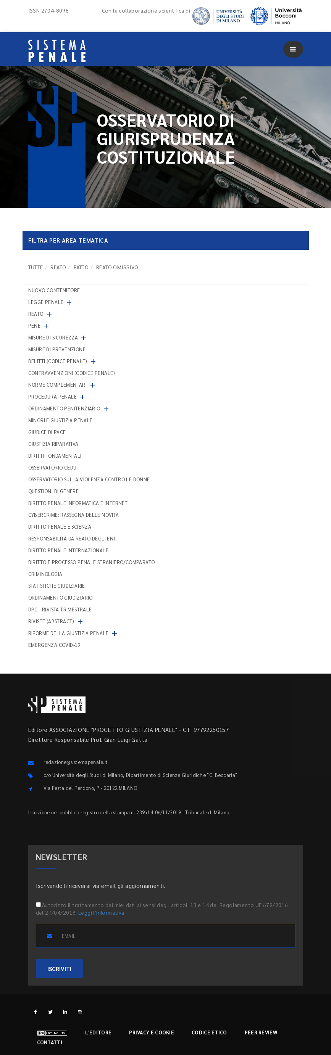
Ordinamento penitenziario (64, 408)
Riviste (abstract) (51, 621)
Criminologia (45, 574)
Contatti (49, 1042)
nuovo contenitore (54, 290)
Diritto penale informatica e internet (78, 503)
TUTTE (35, 267)
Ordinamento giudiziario (60, 597)
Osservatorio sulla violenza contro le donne (89, 479)
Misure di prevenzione (57, 349)
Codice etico (209, 1032)
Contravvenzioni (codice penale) (71, 373)
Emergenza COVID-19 (54, 645)
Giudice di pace (47, 432)
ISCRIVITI (59, 968)
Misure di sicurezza (53, 337)
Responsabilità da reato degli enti (73, 538)
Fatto (81, 267)
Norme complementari (57, 384)
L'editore (98, 1032)
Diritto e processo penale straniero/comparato (91, 562)
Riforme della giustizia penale (68, 633)
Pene (34, 325)
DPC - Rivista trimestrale (60, 609)
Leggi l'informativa (101, 912)
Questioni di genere (53, 491)
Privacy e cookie (151, 1032)
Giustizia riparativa (53, 444)
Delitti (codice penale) (57, 361)
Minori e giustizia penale (60, 420)
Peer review (261, 1032)
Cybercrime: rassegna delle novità (73, 514)
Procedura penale (52, 396)
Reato (58, 267)
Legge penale (46, 302)
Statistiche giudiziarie (56, 585)
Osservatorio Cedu (52, 467)
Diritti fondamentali (55, 455)
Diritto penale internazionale (68, 550)
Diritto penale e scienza (60, 526)
